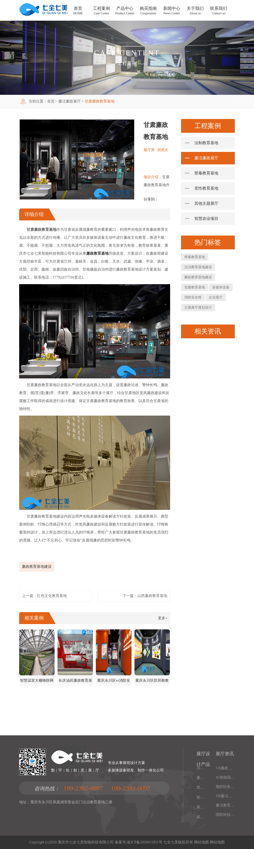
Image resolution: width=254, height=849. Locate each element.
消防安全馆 (193, 297)
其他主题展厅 (206, 203)
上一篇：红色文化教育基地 (44, 596)
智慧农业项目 (206, 218)
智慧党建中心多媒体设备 (200, 797)
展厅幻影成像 (200, 817)
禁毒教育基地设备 (200, 788)
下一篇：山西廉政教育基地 (144, 596)
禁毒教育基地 (206, 173)
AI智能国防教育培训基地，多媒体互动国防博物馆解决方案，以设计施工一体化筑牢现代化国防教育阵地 (225, 777)
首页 (51, 101)
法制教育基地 (206, 143)
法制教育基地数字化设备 (200, 768)
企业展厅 (216, 297)
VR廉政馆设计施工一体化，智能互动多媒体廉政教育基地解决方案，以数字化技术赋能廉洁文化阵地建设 (225, 768)
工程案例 (127, 63)
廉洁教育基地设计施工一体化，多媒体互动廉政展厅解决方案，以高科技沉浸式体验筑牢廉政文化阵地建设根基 (225, 805)
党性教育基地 (206, 188)
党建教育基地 (194, 287)
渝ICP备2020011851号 (144, 842)
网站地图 (201, 842)
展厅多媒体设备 (200, 807)
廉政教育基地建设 (37, 567)
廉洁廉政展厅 (69, 101)
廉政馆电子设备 (200, 778)
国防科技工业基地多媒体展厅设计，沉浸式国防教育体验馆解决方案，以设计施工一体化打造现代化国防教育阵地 (225, 815)
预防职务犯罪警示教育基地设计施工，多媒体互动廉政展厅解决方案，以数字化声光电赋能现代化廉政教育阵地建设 (225, 787)
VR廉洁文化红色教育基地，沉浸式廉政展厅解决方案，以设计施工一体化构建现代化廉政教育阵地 (225, 796)
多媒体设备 (221, 287)
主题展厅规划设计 (198, 307)
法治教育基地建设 (198, 267)
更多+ (162, 618)
